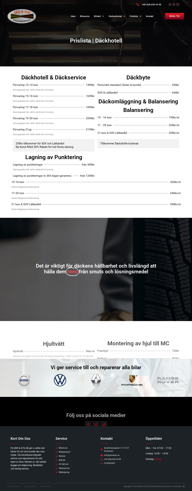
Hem (73, 16)
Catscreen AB (179, 486)
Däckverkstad (117, 16)
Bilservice (84, 16)
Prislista (135, 16)
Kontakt (149, 16)
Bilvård (99, 16)
